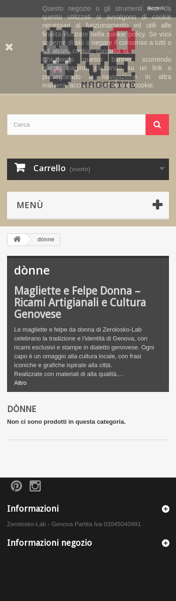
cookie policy (150, 51)
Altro (20, 382)
